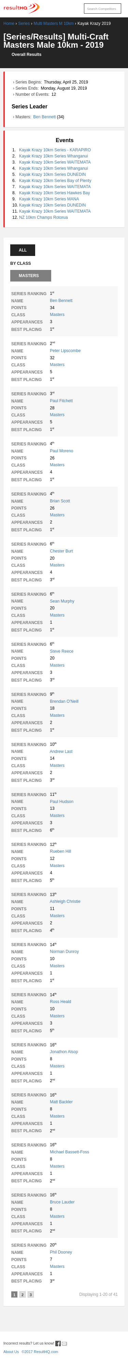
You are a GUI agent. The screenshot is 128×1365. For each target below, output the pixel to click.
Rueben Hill (60, 851)
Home (8, 23)
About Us (11, 1352)
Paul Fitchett (61, 400)
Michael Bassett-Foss (69, 1152)
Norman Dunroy (64, 951)
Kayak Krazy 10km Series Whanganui (53, 156)
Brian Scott (60, 501)
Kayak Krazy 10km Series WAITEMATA (55, 162)
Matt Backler (61, 1101)
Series (24, 23)
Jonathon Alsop (64, 1051)
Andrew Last (61, 751)
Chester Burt (61, 551)
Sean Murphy (62, 601)
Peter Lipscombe (65, 350)
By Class (20, 263)
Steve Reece (61, 651)
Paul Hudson (61, 801)
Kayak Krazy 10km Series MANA (49, 199)
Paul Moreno (61, 451)
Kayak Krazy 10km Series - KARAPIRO (55, 150)
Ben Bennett (45, 117)
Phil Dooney (61, 1252)
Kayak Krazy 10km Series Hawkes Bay (54, 193)
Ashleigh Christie (65, 901)
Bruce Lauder (62, 1202)
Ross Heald (60, 1001)
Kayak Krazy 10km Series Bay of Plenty (55, 180)
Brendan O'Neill (64, 701)
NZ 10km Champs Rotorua (43, 217)
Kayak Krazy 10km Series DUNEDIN (52, 174)
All (23, 250)
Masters (29, 275)
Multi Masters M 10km (53, 23)
